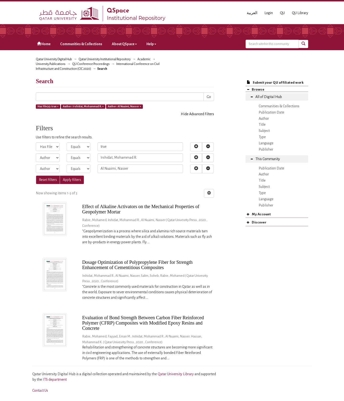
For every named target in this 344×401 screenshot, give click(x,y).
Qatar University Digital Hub (54, 59)
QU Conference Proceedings (91, 64)
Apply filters (72, 180)
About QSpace (124, 44)
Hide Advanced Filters (197, 114)
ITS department (55, 379)
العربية (252, 13)
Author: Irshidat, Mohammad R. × (83, 106)
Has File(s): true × (48, 106)
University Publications (50, 64)
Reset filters (48, 180)
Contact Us (40, 390)
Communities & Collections (81, 44)
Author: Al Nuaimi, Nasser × (124, 106)
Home (44, 44)
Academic (143, 59)
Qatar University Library (176, 374)
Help (151, 44)
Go (209, 97)
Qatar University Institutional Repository (105, 59)
